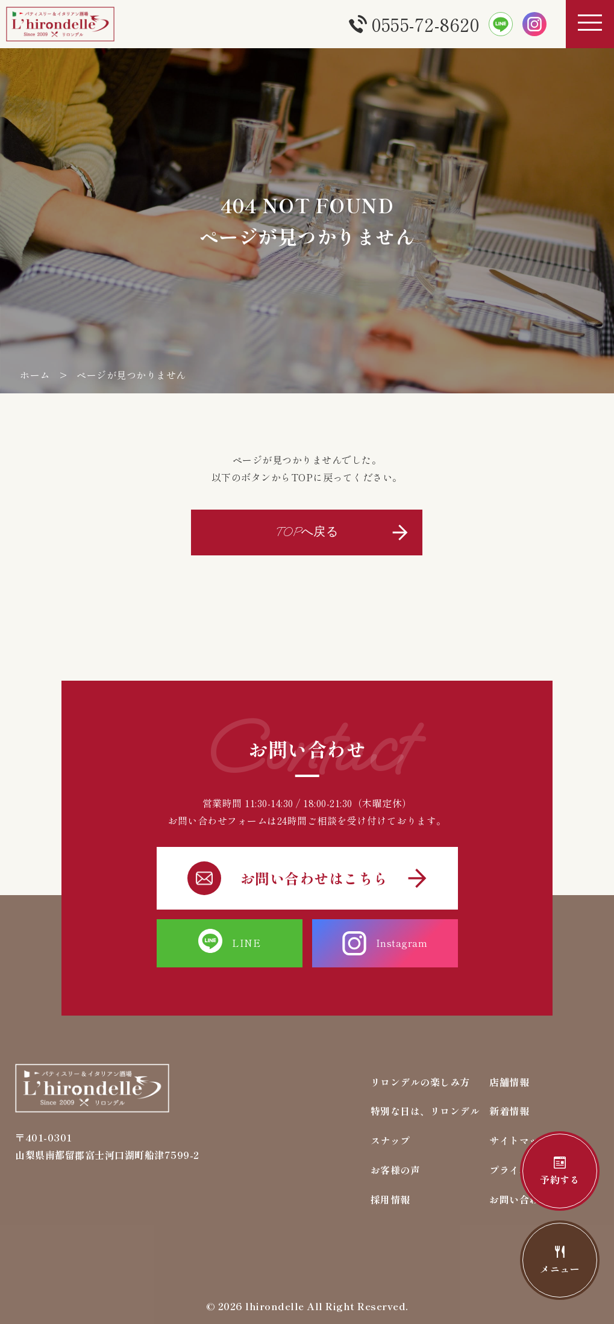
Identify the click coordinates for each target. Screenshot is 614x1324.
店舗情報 (509, 1082)
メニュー (560, 1261)
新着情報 (509, 1111)
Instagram (385, 943)
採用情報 (390, 1199)
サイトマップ (519, 1140)
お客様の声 (396, 1170)
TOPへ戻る (306, 532)
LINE (229, 943)
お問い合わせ (519, 1199)
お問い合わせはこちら (307, 878)
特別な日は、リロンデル (425, 1111)
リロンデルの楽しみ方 (420, 1082)
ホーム (35, 374)
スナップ (390, 1140)
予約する (560, 1172)
